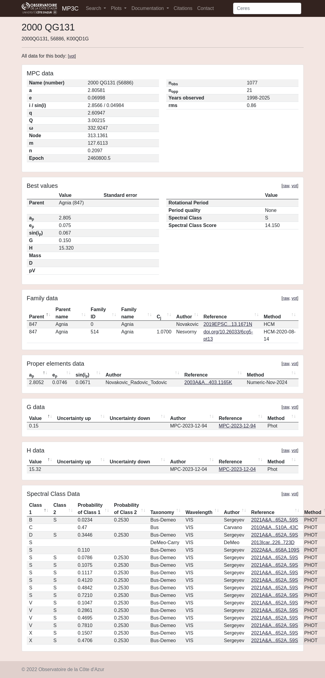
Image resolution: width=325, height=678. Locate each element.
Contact (205, 8)
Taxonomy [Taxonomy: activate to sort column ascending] (162, 512)
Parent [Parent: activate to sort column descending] (36, 316)
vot (72, 56)
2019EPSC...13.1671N (228, 324)
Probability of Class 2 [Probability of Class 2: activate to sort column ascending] (126, 509)
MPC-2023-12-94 (237, 425)
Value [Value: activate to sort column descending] (35, 418)
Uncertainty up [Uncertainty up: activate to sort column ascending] (74, 418)
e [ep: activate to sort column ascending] (54, 375)
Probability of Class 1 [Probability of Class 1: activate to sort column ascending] (90, 509)
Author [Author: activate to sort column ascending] (184, 316)
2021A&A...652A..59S (274, 519)
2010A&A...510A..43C (274, 527)
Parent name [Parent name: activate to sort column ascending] (62, 313)
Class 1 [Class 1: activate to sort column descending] (35, 509)
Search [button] (94, 8)
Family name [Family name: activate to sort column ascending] (129, 313)
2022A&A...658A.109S (275, 550)
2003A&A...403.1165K (208, 382)
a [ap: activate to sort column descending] (31, 375)
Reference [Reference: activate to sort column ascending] (215, 316)
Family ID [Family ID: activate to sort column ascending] (98, 313)
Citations (183, 8)
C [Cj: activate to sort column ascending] (159, 317)
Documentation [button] (148, 8)
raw (286, 185)
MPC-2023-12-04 (237, 469)
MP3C (70, 8)
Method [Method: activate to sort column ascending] (272, 316)
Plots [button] (117, 8)
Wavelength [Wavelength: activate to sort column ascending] (199, 512)
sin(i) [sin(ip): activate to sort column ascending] (82, 375)
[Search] (267, 8)
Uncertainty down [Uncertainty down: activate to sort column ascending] (130, 418)
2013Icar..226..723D (273, 542)
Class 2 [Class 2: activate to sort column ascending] (59, 509)
